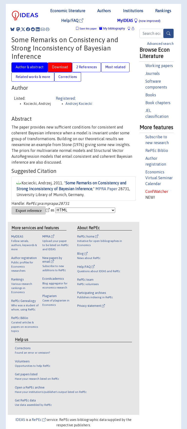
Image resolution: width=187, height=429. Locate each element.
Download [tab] (60, 67)
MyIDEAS (138, 20)
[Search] (168, 33)
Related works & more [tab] (33, 77)
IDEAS (20, 420)
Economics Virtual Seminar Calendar (159, 178)
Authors (104, 11)
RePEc (39, 420)
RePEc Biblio (156, 150)
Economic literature (67, 11)
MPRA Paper (106, 189)
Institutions (133, 11)
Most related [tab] (115, 67)
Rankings (163, 11)
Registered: (66, 98)
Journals (152, 73)
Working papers (159, 65)
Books (150, 95)
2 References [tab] (86, 67)
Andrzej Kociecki (78, 104)
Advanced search (160, 44)
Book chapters (157, 102)
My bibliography (112, 28)
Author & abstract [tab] (30, 67)
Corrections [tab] (67, 77)
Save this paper (88, 28)
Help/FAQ (72, 20)
